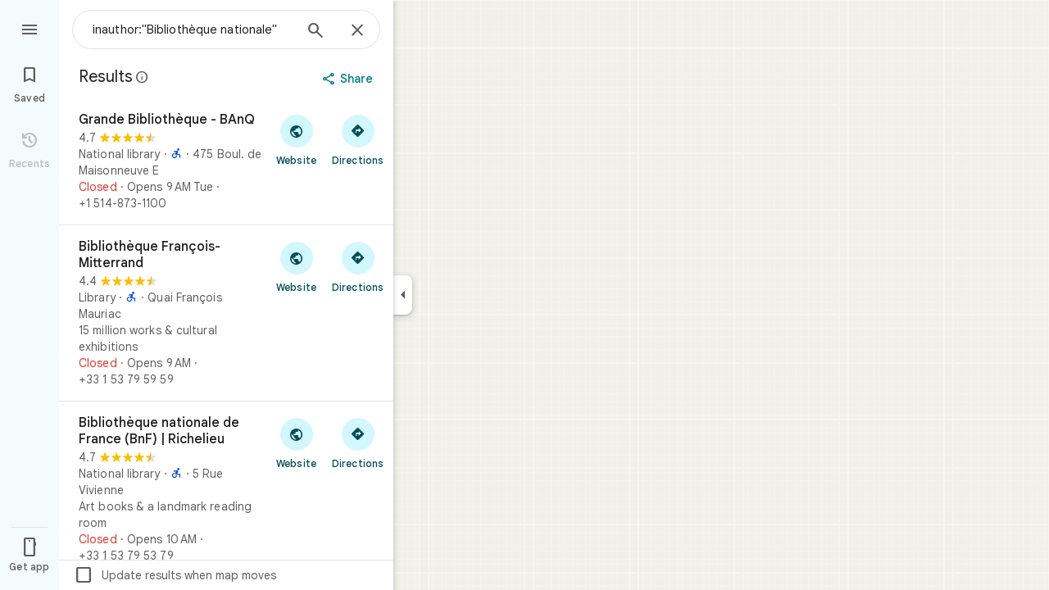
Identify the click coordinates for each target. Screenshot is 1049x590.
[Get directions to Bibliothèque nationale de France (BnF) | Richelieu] (357, 442)
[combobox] (193, 29)
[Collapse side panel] (402, 295)
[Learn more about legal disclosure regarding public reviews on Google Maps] (142, 77)
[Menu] (29, 28)
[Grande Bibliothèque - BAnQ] (226, 161)
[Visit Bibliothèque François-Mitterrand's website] (296, 266)
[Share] (349, 78)
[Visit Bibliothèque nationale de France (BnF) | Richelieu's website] (296, 442)
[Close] (357, 31)
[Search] (315, 32)
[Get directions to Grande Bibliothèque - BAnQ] (357, 139)
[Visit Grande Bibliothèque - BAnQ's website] (296, 139)
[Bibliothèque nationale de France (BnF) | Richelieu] (226, 489)
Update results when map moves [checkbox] (175, 575)
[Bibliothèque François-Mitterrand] (226, 313)
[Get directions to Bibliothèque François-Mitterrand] (357, 266)
